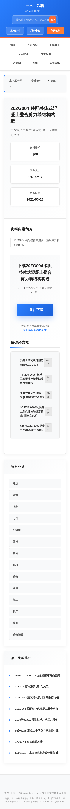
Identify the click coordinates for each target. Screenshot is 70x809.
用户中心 (35, 30)
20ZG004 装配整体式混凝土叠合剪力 (36, 708)
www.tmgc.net (32, 11)
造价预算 (18, 634)
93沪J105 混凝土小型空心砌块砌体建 (37, 730)
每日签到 (55, 30)
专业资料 (36, 80)
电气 (15, 518)
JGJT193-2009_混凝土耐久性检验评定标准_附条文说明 (32, 411)
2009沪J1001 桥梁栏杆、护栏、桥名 (36, 719)
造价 (15, 576)
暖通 (15, 553)
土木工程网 (35, 6)
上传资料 (15, 30)
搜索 (52, 19)
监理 (15, 588)
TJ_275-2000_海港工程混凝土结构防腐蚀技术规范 (31, 379)
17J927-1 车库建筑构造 (29, 741)
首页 (13, 45)
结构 (15, 495)
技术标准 (46, 54)
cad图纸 (24, 54)
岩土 (15, 599)
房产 (15, 611)
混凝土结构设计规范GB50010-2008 (31, 362)
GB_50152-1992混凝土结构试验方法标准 (32, 427)
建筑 (53, 80)
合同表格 (54, 63)
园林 (15, 541)
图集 (35, 63)
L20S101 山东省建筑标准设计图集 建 (37, 752)
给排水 (17, 530)
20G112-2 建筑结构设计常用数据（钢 (37, 697)
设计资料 (32, 45)
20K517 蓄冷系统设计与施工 (32, 686)
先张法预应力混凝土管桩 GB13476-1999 (32, 395)
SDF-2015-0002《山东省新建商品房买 (37, 675)
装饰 (15, 622)
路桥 (15, 564)
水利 (15, 506)
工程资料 (15, 63)
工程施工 (54, 45)
